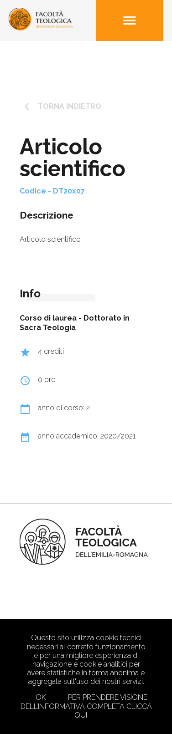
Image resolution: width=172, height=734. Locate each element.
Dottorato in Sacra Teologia (75, 323)
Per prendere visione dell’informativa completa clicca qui (86, 706)
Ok (41, 697)
